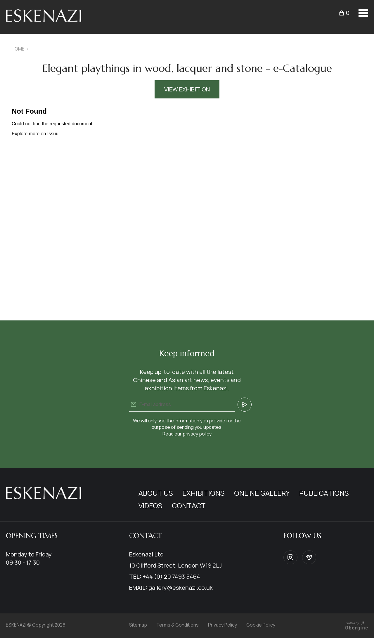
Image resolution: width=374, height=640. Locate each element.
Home (18, 49)
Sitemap (138, 625)
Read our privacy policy (187, 434)
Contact (189, 505)
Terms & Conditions (177, 625)
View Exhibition (187, 89)
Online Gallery (262, 493)
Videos (150, 505)
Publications (324, 493)
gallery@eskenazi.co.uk (180, 588)
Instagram (290, 557)
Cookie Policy (260, 625)
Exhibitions (203, 493)
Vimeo (309, 557)
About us (155, 493)
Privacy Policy (222, 625)
